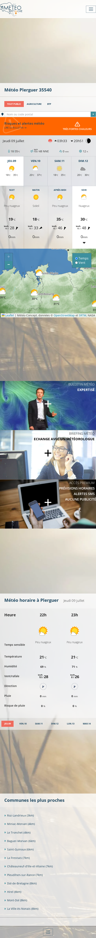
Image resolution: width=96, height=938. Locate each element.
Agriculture (34, 103)
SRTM (82, 315)
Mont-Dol (15, 900)
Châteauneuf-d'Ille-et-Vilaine (28, 866)
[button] (35, 294)
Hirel (12, 892)
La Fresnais (17, 858)
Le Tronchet (17, 832)
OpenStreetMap (64, 315)
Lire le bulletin (15, 127)
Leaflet (8, 315)
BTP (49, 103)
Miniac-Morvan (19, 824)
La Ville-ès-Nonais (21, 909)
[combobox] (50, 114)
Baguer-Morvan (19, 841)
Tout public (14, 103)
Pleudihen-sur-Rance (23, 875)
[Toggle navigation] (91, 9)
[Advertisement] (50, 50)
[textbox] (50, 114)
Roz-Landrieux (19, 815)
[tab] (7, 724)
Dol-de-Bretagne (20, 883)
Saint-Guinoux (19, 849)
